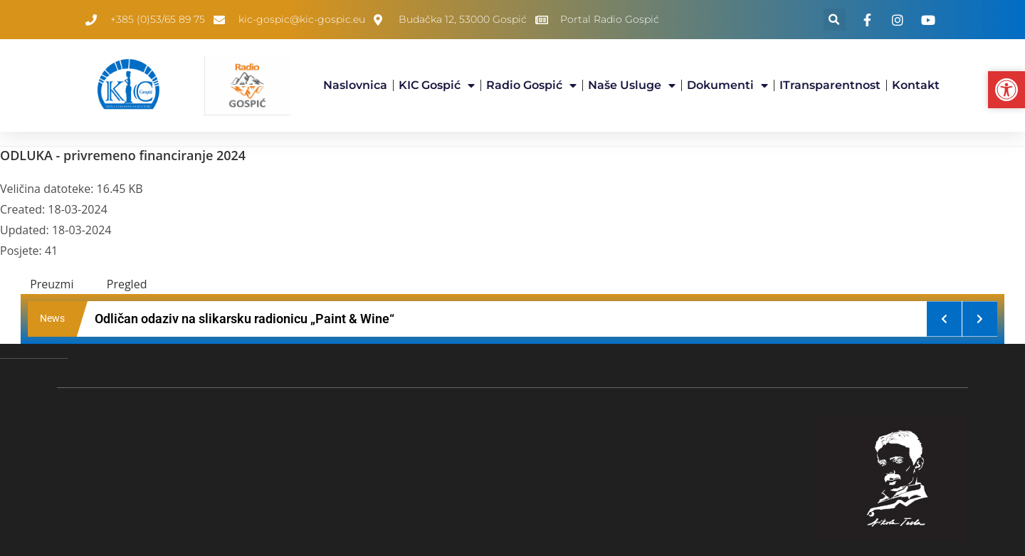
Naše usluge (632, 85)
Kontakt (916, 85)
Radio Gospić (531, 85)
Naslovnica (355, 85)
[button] (835, 20)
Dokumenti (727, 85)
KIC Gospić (437, 85)
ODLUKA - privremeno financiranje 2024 (123, 155)
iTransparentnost (830, 85)
